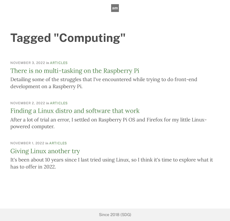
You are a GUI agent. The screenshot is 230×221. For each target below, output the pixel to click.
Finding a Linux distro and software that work (75, 110)
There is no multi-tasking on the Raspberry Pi (74, 70)
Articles (59, 63)
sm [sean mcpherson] (115, 7)
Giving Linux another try (45, 151)
